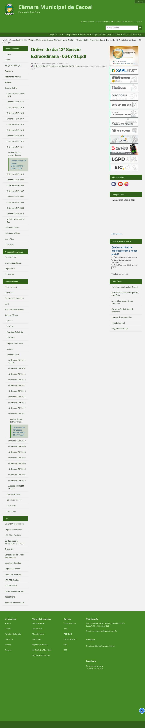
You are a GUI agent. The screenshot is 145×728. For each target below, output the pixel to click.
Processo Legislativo (14, 252)
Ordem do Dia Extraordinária (89, 40)
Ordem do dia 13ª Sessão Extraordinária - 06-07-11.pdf (55, 66)
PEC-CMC (68, 634)
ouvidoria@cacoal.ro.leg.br (103, 646)
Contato (117, 21)
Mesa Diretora (38, 634)
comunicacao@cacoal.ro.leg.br (104, 631)
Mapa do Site (88, 21)
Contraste (128, 21)
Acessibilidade (104, 21)
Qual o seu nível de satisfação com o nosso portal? (124, 250)
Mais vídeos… (117, 233)
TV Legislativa (117, 194)
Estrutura (9, 639)
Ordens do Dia (50, 40)
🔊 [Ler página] (142, 711)
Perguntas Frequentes (101, 34)
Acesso (8, 623)
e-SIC (66, 628)
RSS (65, 650)
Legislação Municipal (41, 655)
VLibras (139, 21)
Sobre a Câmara (36, 40)
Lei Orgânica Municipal (41, 650)
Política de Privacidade (133, 34)
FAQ (65, 644)
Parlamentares (38, 623)
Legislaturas (37, 628)
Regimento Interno (40, 644)
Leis (6, 518)
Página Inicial (55, 34)
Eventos (8, 650)
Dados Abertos (70, 639)
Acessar (140, 1)
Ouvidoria (84, 34)
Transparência (71, 34)
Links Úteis (116, 281)
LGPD (117, 34)
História (8, 628)
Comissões (36, 639)
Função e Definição (13, 634)
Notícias (8, 644)
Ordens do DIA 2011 (66, 40)
